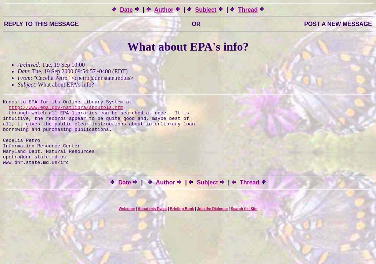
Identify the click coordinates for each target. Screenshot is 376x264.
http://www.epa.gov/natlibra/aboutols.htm (66, 109)
